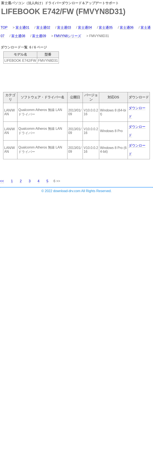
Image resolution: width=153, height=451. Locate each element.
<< (2, 181)
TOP (4, 27)
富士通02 (43, 27)
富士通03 (64, 27)
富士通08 (18, 36)
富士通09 (39, 36)
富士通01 (22, 27)
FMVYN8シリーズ (67, 36)
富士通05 (106, 27)
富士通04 (85, 27)
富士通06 (127, 27)
